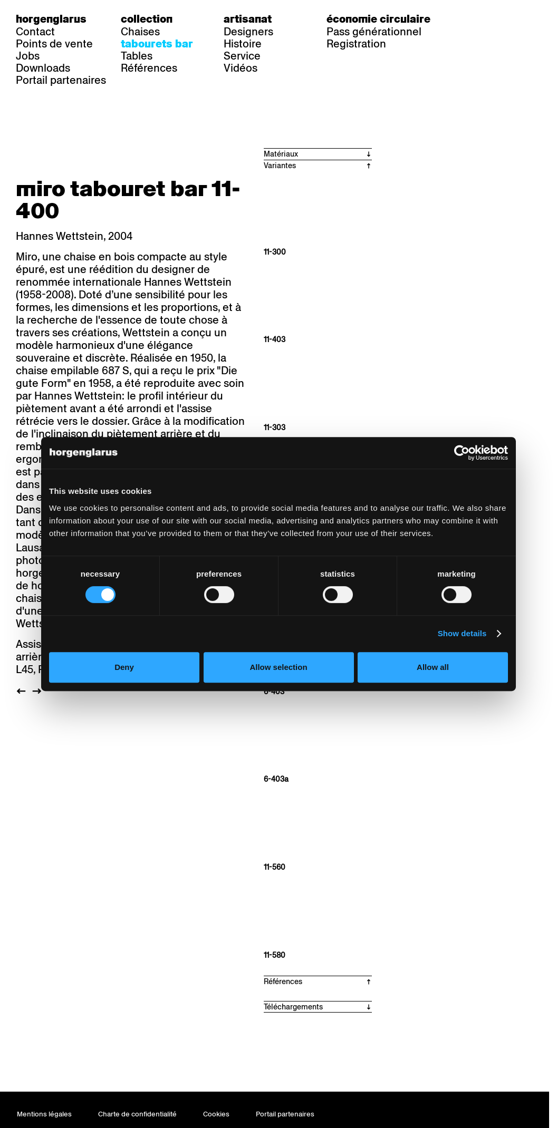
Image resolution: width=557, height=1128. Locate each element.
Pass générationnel (373, 31)
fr (492, 19)
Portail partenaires (61, 80)
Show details (462, 633)
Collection (146, 19)
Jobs (28, 56)
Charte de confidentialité (137, 1114)
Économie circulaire (378, 19)
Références (149, 68)
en (513, 19)
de (471, 19)
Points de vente (54, 43)
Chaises (140, 31)
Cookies (216, 1114)
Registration (356, 43)
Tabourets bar (157, 43)
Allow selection (278, 667)
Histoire (243, 43)
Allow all (433, 667)
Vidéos (240, 68)
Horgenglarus (51, 19)
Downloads (43, 68)
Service (242, 56)
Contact (35, 31)
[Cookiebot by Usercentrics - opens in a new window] (462, 453)
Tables (136, 56)
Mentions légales (44, 1114)
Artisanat (248, 19)
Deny (124, 667)
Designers (248, 31)
